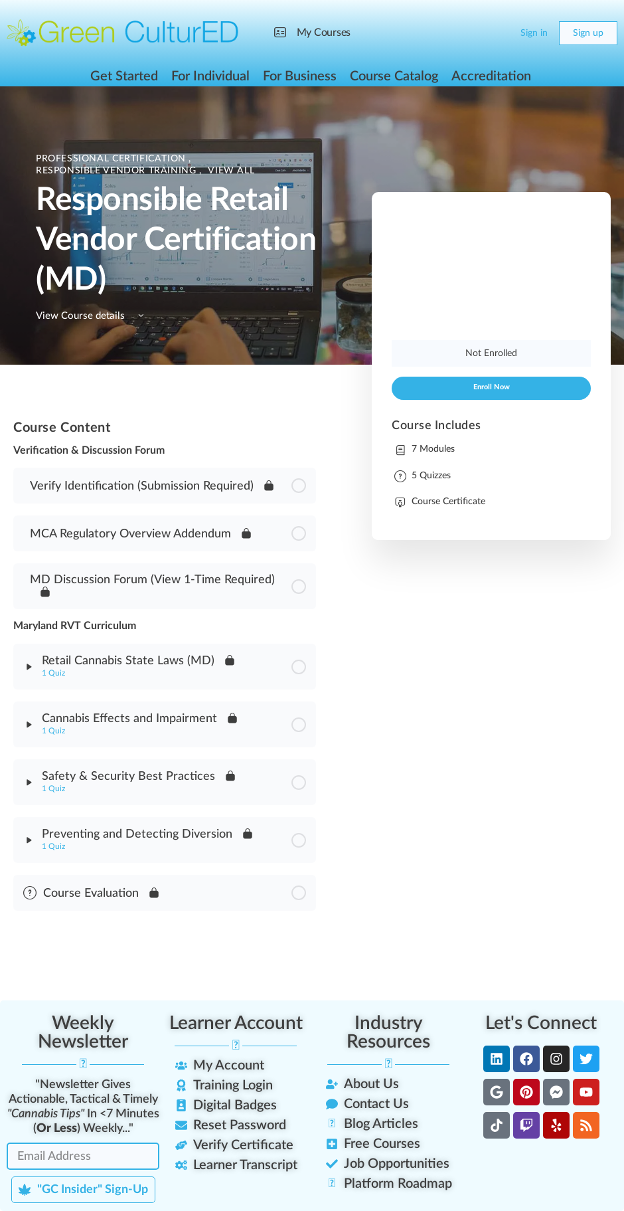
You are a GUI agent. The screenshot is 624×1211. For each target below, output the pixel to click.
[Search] (472, 33)
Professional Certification (112, 158)
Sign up (588, 33)
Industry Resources (388, 1032)
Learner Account (236, 1023)
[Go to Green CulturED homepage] (123, 33)
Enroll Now (491, 387)
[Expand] (29, 667)
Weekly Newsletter (83, 1032)
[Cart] (499, 33)
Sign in (534, 33)
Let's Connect (541, 1023)
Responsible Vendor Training (117, 170)
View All (231, 170)
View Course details (92, 316)
